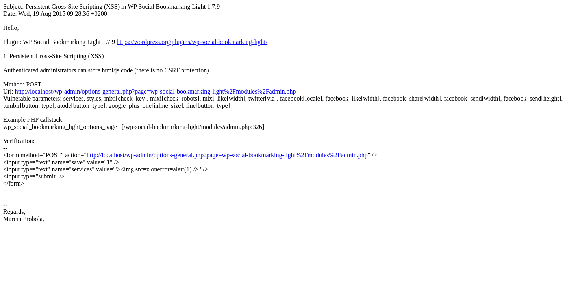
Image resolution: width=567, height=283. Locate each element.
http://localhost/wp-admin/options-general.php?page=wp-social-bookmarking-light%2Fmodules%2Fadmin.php (155, 91)
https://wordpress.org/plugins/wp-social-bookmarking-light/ (192, 42)
